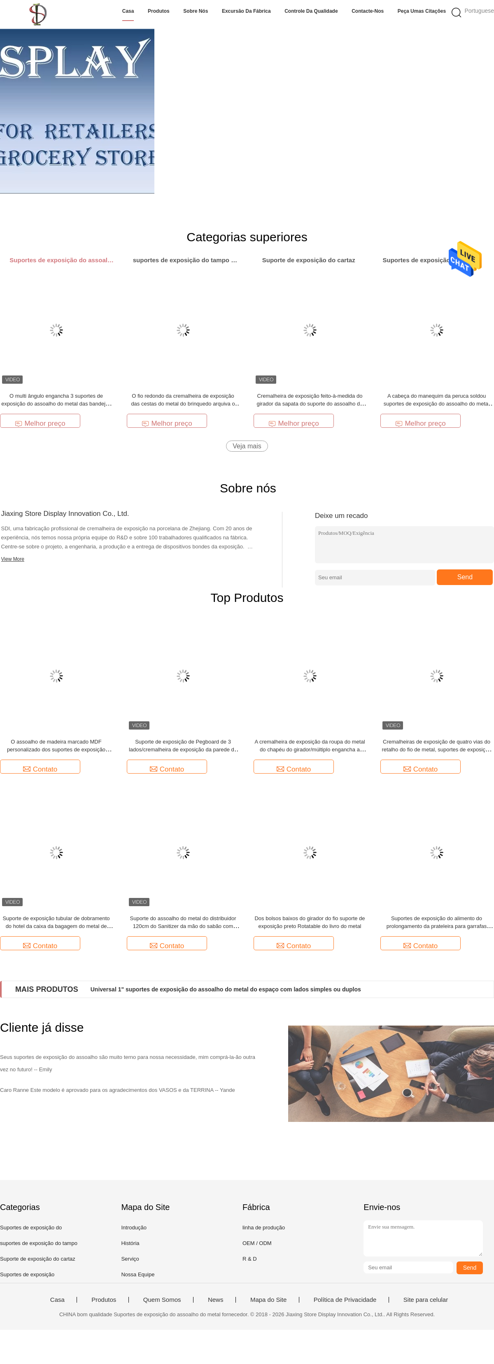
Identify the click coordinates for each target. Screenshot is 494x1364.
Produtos (159, 11)
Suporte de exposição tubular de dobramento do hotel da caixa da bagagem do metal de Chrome (56, 926)
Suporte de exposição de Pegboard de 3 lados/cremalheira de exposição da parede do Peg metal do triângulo (183, 749)
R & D (249, 1259)
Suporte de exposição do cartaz (37, 1259)
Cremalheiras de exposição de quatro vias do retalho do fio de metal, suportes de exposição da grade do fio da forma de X (437, 749)
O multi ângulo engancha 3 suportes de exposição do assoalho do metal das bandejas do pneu (56, 404)
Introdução (133, 1227)
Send (465, 577)
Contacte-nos (368, 11)
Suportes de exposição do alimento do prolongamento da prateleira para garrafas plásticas (437, 926)
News (216, 1300)
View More (12, 559)
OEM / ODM (257, 1243)
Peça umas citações (422, 11)
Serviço (130, 1259)
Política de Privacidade (345, 1300)
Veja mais (247, 446)
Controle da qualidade (311, 11)
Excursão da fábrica (246, 11)
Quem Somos (162, 1300)
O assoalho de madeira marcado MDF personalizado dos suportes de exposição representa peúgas (56, 749)
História (130, 1243)
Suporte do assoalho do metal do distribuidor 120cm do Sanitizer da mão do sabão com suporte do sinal (183, 926)
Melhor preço (40, 423)
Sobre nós (195, 11)
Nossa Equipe (137, 1274)
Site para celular (425, 1300)
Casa (128, 11)
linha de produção (263, 1227)
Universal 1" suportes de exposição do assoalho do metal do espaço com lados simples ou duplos (226, 989)
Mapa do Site (268, 1300)
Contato (40, 769)
